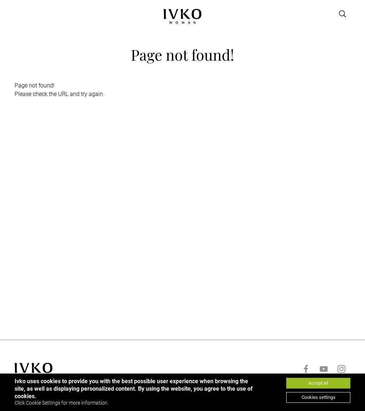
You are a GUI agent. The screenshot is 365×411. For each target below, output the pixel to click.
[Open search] (342, 13)
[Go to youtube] (324, 369)
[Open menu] (19, 13)
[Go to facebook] (306, 369)
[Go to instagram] (341, 369)
